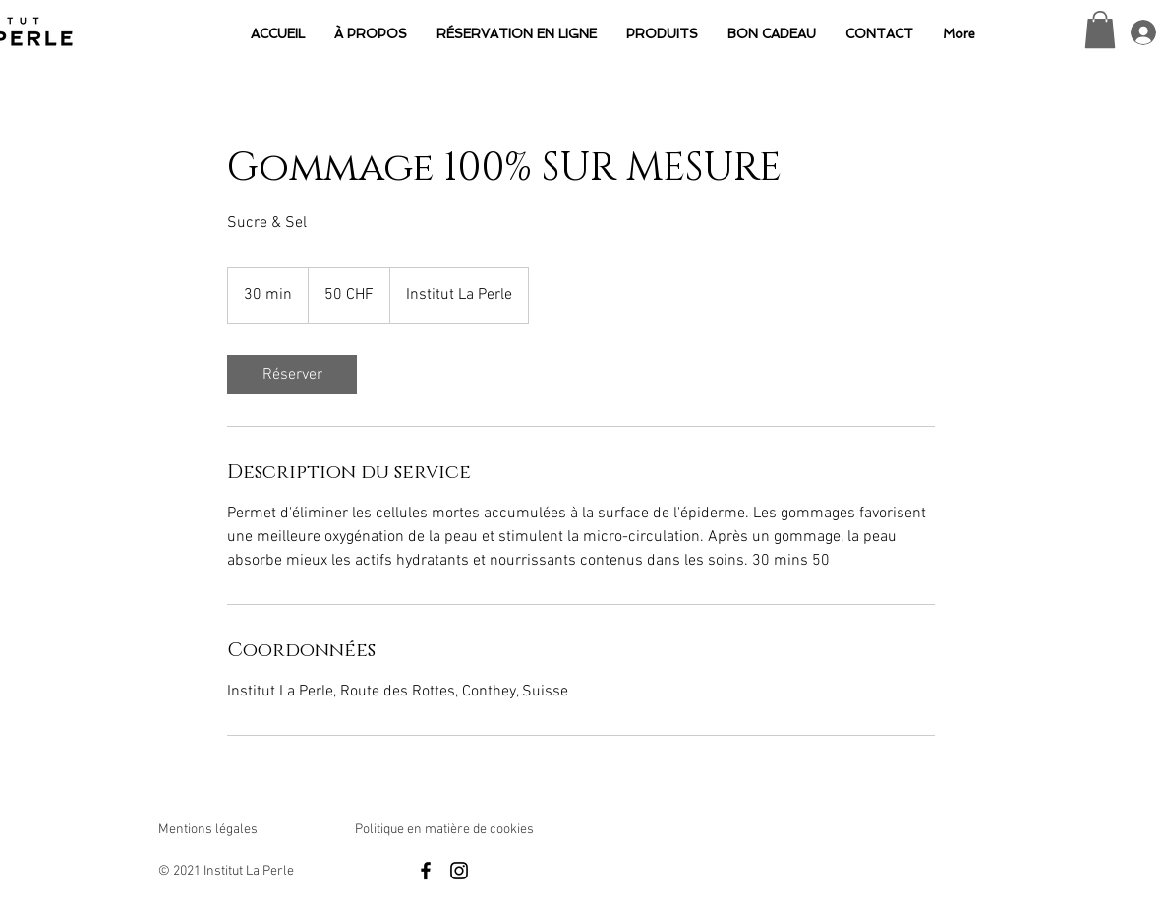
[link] (292, 374)
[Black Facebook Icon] (425, 870)
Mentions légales (208, 829)
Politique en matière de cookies (446, 829)
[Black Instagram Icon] (459, 870)
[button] (1100, 29)
